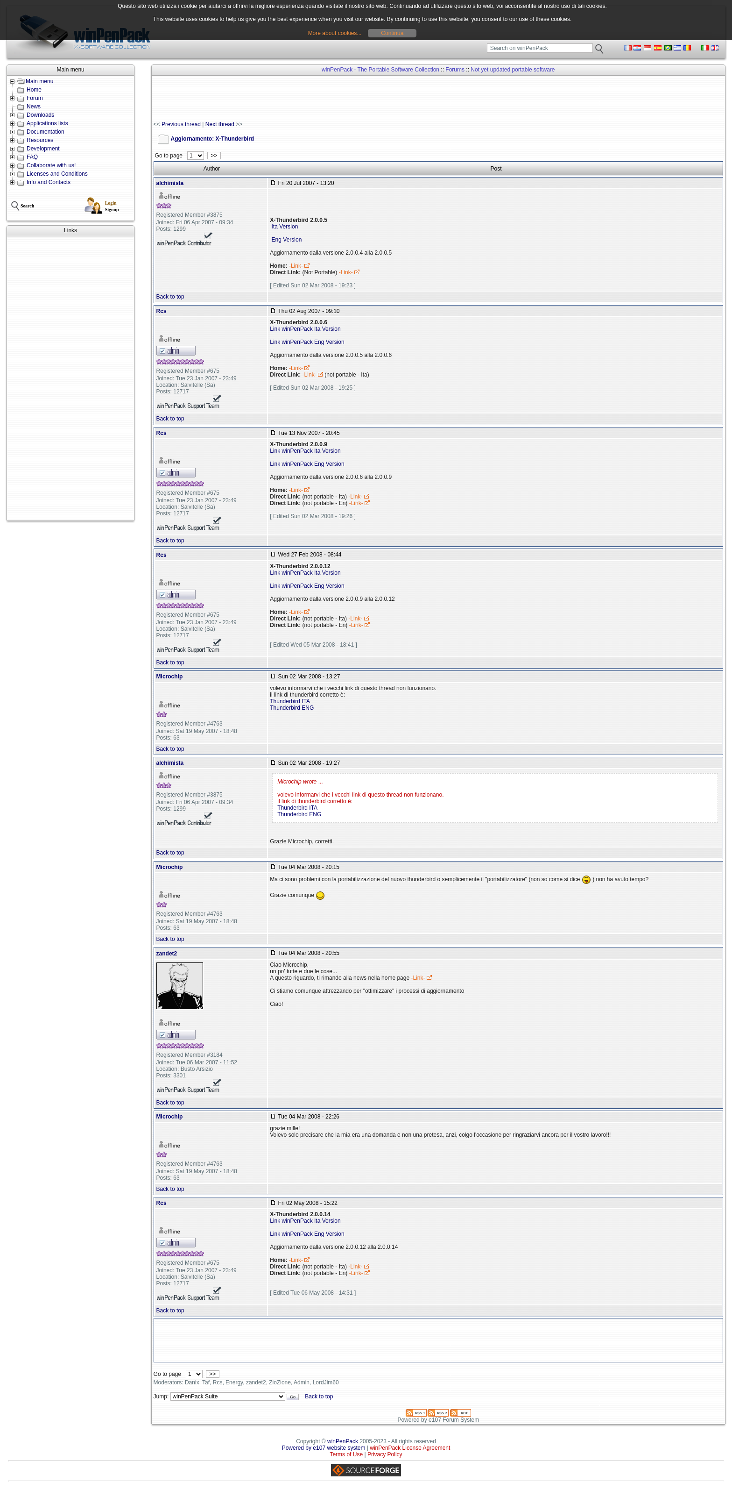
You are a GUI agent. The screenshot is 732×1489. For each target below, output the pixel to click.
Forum (35, 98)
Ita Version (284, 226)
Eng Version (286, 239)
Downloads (40, 115)
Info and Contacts (48, 182)
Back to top (170, 296)
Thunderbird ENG (292, 708)
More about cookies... (335, 33)
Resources (40, 140)
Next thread (219, 124)
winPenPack (342, 1441)
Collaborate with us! (51, 165)
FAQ (32, 157)
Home (34, 89)
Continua (392, 33)
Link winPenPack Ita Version (305, 329)
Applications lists (47, 123)
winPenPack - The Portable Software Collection (380, 69)
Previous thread (181, 124)
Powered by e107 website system (324, 1448)
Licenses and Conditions (57, 174)
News (34, 106)
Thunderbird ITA (290, 701)
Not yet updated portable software (513, 69)
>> (214, 155)
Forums (455, 69)
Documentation (45, 131)
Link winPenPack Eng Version (307, 342)
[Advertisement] (70, 378)
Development (43, 148)
